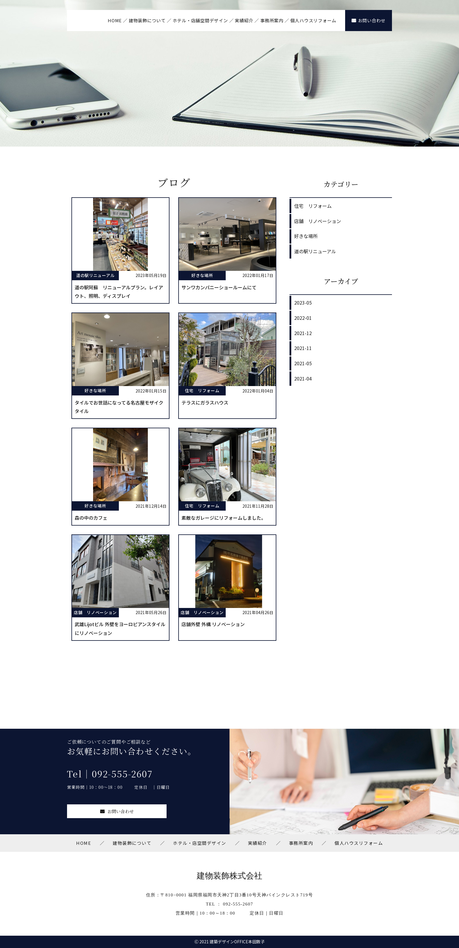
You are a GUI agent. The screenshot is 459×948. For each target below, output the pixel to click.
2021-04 (303, 378)
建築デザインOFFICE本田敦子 (237, 941)
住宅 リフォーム (313, 205)
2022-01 (303, 317)
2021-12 (303, 333)
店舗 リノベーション (317, 221)
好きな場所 (306, 235)
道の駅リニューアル (315, 251)
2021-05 (303, 363)
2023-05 (303, 302)
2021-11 (303, 347)
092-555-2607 (238, 904)
